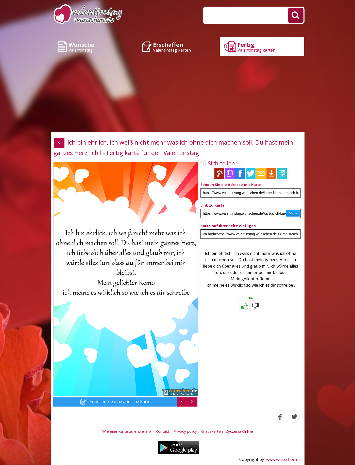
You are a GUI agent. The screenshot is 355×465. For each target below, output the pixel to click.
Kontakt (162, 431)
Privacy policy (185, 431)
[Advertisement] (178, 94)
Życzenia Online (239, 431)
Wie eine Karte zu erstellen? (126, 431)
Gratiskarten (212, 431)
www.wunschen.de (283, 459)
